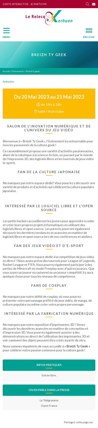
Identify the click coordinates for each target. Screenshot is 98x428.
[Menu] (8, 34)
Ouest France (49, 405)
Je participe (39, 4)
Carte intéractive (16, 4)
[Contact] (93, 4)
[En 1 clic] (87, 34)
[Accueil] (49, 17)
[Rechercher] (87, 4)
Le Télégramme (49, 400)
